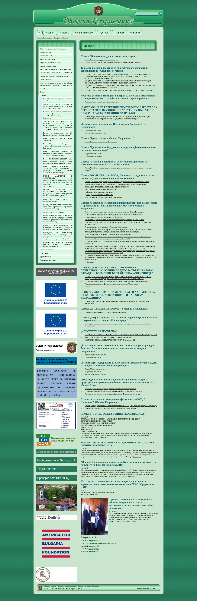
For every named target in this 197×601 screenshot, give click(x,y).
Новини (53, 586)
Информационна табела (93, 130)
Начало (47, 586)
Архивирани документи (48, 260)
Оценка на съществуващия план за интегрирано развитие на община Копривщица (113, 215)
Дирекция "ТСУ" (46, 56)
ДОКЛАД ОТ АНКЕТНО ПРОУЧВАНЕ (99, 195)
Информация (89, 262)
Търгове (42, 89)
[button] (40, 32)
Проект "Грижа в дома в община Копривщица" (57, 139)
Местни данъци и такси (48, 66)
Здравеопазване (45, 257)
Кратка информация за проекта (95, 133)
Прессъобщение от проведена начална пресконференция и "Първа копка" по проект (114, 391)
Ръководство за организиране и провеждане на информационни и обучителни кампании (115, 184)
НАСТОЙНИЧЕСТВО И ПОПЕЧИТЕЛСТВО (56, 73)
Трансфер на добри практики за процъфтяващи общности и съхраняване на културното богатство (57, 106)
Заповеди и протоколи (47, 59)
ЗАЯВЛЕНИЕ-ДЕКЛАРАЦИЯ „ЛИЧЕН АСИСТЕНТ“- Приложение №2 (110, 340)
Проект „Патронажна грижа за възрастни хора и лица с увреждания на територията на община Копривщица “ (57, 207)
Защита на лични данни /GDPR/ (51, 63)
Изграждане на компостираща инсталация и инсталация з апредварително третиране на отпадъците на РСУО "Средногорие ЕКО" (118, 484)
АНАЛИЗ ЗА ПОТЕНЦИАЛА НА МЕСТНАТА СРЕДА (104, 197)
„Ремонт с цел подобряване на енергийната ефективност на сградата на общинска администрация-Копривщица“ (57, 227)
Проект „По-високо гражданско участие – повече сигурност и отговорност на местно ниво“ (117, 182)
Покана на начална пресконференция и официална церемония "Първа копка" (111, 284)
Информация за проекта (93, 156)
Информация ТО (95, 541)
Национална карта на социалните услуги (54, 76)
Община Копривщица (44, 38)
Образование (44, 253)
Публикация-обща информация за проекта (99, 192)
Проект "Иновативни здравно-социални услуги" (101, 60)
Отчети (42, 92)
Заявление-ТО (94, 546)
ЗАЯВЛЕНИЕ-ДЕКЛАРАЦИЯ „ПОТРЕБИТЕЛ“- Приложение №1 (108, 337)
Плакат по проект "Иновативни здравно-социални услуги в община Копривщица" (113, 62)
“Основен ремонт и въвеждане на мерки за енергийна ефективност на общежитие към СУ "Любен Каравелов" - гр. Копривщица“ (57, 115)
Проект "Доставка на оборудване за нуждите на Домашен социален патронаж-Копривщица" (57, 146)
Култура (80, 586)
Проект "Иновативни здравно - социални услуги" (57, 100)
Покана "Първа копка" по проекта (96, 369)
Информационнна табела (93, 154)
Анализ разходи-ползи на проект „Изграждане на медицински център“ (109, 234)
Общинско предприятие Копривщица (53, 49)
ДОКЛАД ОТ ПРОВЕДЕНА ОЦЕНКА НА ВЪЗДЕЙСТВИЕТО (107, 187)
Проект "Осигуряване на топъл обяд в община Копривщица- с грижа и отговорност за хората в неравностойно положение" (131, 504)
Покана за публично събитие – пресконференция (102, 102)
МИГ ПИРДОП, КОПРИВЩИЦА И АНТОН (55, 69)
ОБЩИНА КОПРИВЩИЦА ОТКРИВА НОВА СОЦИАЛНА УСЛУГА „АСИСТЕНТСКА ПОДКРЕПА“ (121, 335)
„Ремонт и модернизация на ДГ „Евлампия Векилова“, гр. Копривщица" (57, 134)
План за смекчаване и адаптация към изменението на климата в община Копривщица (114, 212)
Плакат (87, 287)
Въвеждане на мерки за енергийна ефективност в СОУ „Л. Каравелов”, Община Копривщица (57, 244)
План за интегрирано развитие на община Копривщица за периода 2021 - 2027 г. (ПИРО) (56, 84)
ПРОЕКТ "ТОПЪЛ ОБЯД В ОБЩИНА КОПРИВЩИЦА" (113, 413)
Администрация (45, 52)
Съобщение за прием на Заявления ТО (103, 543)
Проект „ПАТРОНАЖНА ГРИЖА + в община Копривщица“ (57, 200)
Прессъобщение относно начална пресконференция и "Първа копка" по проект (112, 394)
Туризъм (88, 586)
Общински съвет (70, 586)
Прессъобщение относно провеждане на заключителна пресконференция (110, 389)
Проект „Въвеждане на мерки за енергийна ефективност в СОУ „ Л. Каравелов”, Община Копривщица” (121, 406)
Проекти (65, 38)
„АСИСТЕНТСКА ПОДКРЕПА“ (54, 212)
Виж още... (103, 437)
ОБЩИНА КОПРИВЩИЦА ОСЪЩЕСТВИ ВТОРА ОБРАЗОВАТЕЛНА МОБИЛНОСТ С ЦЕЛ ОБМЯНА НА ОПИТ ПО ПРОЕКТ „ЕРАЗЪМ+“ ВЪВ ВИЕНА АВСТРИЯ (118, 82)
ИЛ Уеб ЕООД (154, 588)
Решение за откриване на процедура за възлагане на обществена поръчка (110, 408)
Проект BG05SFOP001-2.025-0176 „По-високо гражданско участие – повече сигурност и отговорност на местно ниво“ (57, 161)
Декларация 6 (94, 549)
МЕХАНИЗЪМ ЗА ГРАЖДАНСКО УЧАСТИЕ (101, 189)
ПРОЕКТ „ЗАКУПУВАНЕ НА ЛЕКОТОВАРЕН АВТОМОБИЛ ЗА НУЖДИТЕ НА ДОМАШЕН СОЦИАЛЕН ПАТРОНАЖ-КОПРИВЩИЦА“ (57, 193)
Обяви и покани (45, 80)
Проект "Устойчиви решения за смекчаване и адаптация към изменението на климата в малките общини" (57, 153)
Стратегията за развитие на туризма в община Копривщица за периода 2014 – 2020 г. (114, 220)
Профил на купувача (47, 250)
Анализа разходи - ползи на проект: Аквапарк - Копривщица (106, 227)
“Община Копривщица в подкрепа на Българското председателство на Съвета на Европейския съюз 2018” (118, 463)
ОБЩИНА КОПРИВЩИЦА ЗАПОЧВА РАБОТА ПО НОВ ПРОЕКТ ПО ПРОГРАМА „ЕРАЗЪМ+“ (119, 90)
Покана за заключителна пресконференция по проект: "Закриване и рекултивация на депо (116, 281)
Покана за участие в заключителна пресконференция (103, 217)
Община (57, 38)
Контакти (95, 586)
